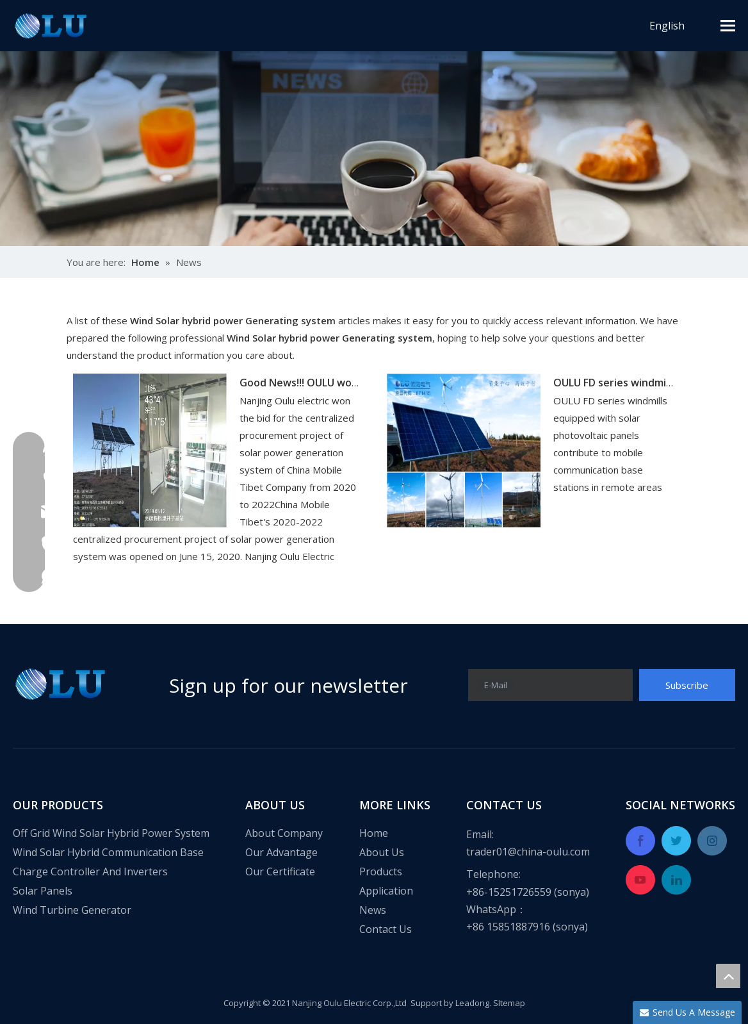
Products (380, 871)
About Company (284, 833)
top (728, 976)
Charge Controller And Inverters (90, 871)
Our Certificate (280, 871)
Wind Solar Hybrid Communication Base (108, 852)
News (372, 910)
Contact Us (385, 929)
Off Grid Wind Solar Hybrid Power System (111, 833)
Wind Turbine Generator (72, 910)
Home (373, 833)
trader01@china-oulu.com (528, 852)
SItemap (509, 1003)
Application (386, 891)
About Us (381, 852)
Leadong (472, 1003)
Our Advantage (281, 852)
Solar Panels (42, 891)
